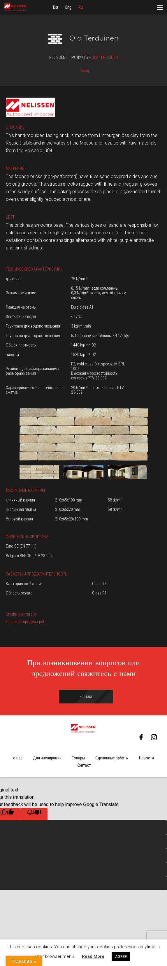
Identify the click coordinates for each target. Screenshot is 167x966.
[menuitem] (55, 7)
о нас (17, 758)
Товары (78, 758)
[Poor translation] (34, 814)
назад (84, 70)
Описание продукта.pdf (25, 621)
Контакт (84, 765)
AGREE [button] (121, 956)
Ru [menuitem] (80, 7)
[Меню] (159, 7)
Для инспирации (47, 758)
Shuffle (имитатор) (21, 614)
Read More (93, 956)
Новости (146, 758)
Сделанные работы (112, 758)
